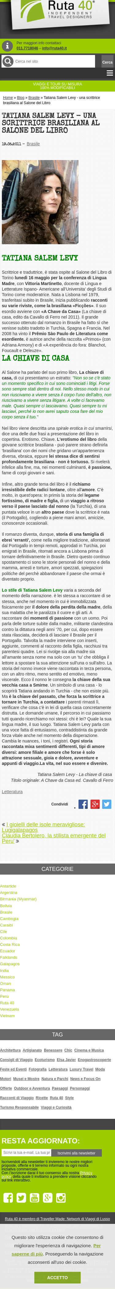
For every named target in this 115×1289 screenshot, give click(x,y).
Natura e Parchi (54, 1079)
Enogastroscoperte (94, 1060)
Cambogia (9, 918)
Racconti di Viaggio (17, 1098)
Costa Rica (10, 944)
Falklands (8, 957)
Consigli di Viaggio (16, 1060)
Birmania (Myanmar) (18, 899)
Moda (100, 1069)
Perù (4, 996)
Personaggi (80, 1088)
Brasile (34, 98)
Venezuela (9, 1009)
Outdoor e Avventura (32, 1088)
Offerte (6, 1088)
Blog (20, 98)
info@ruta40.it (54, 48)
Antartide (8, 886)
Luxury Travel (81, 1069)
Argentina (8, 892)
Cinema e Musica (89, 1050)
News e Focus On (85, 1079)
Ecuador (7, 951)
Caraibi (6, 925)
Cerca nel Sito (7, 61)
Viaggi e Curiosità (56, 1107)
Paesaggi (60, 1088)
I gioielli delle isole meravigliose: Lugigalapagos (43, 827)
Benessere (53, 1050)
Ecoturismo (45, 1060)
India (4, 970)
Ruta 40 (7, 1003)
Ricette (42, 1098)
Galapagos (10, 964)
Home (8, 98)
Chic (68, 1050)
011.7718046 (27, 48)
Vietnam (7, 1015)
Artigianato (32, 1050)
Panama (7, 990)
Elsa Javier (66, 1060)
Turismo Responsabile (19, 1107)
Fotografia (38, 1069)
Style (69, 1098)
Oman (5, 983)
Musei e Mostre (26, 1079)
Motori (5, 1079)
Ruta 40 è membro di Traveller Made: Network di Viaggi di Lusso (57, 1219)
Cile (3, 931)
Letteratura (12, 791)
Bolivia (6, 905)
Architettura (10, 1050)
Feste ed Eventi (13, 1069)
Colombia (8, 938)
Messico (7, 977)
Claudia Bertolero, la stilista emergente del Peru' (53, 838)
